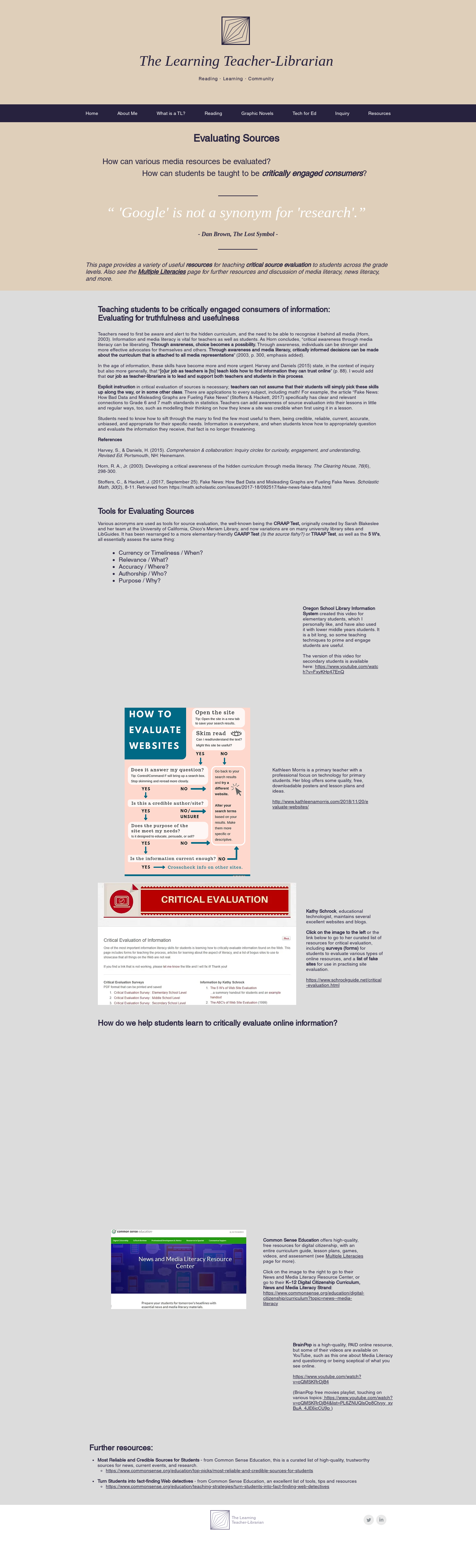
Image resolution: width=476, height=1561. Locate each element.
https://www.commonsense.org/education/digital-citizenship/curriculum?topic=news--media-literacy (313, 1298)
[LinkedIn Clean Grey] (381, 1520)
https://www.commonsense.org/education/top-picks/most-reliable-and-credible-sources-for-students (209, 1470)
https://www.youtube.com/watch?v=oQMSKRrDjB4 (327, 1379)
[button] (127, 113)
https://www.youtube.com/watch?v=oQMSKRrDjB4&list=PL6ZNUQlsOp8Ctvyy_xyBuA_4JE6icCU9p (343, 1403)
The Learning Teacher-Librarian (236, 61)
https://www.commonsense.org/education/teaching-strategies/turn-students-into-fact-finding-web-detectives (217, 1486)
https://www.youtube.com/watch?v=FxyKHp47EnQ (340, 669)
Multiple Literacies (344, 1256)
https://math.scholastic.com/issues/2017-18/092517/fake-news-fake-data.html (250, 487)
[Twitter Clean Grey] (369, 1520)
